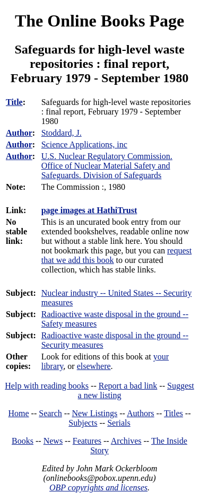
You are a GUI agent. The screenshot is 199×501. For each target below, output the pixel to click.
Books (22, 440)
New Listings (94, 413)
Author (19, 132)
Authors (140, 413)
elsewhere (94, 366)
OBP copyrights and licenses (98, 487)
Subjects (82, 422)
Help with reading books (47, 385)
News (53, 440)
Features (87, 440)
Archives (126, 440)
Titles (173, 413)
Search (50, 413)
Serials (119, 422)
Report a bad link (128, 385)
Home (18, 413)
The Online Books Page (99, 20)
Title (14, 102)
